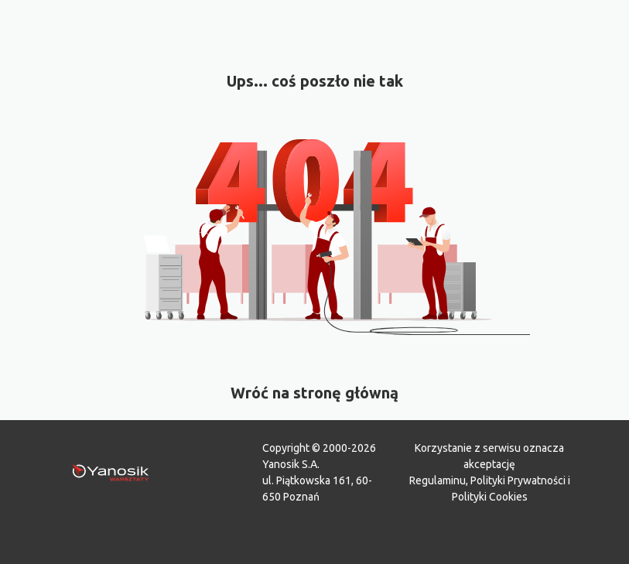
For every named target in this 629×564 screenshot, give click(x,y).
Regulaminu (437, 480)
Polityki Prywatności (518, 480)
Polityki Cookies (490, 497)
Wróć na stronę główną (314, 393)
